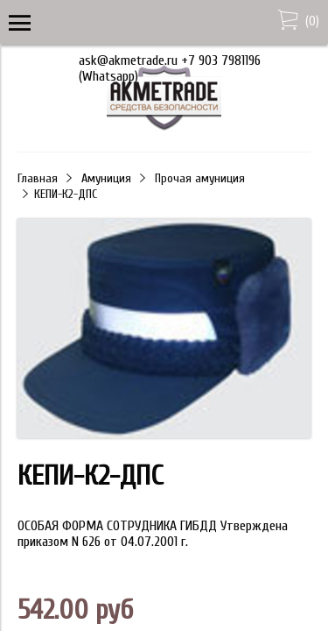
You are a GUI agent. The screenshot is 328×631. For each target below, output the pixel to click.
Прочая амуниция (200, 178)
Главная (37, 178)
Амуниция (106, 178)
